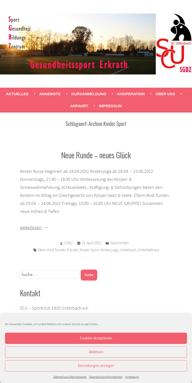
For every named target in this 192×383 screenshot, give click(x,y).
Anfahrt (79, 106)
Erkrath (72, 249)
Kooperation (131, 94)
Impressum (132, 376)
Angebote (49, 94)
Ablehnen (96, 351)
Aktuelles (17, 94)
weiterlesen (31, 227)
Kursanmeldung (88, 94)
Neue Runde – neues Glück (96, 155)
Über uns (165, 94)
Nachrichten (119, 242)
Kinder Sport (89, 249)
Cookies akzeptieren (96, 338)
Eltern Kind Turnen (51, 249)
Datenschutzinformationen (70, 376)
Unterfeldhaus (148, 249)
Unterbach (128, 249)
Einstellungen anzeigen (96, 365)
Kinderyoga (109, 249)
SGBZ (68, 242)
